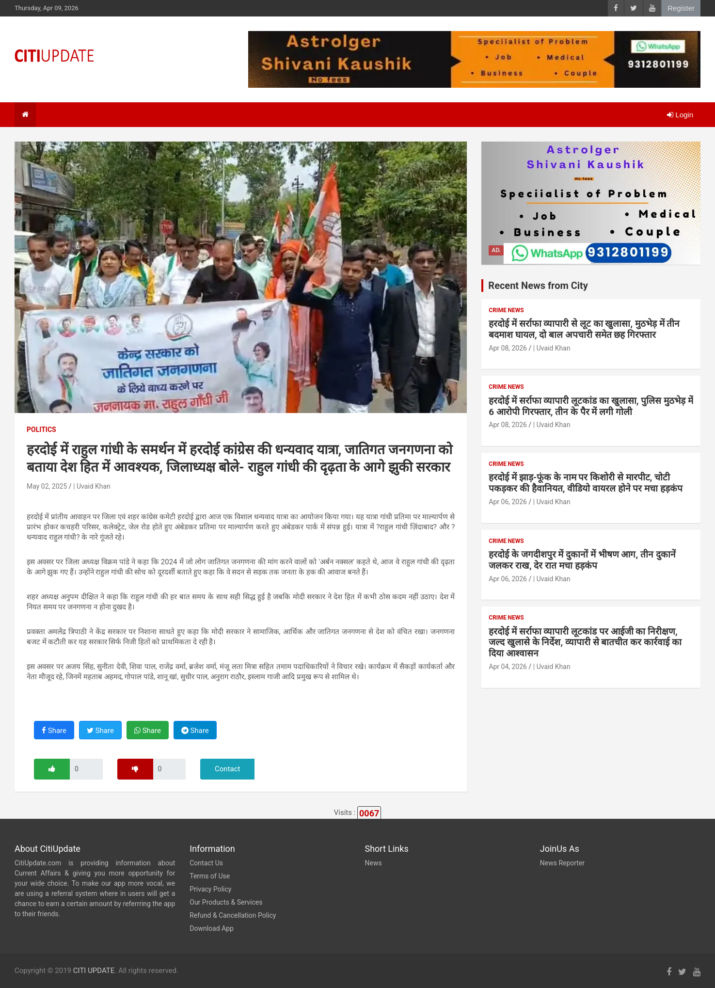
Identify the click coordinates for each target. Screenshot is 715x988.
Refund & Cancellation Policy (233, 915)
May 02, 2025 (47, 486)
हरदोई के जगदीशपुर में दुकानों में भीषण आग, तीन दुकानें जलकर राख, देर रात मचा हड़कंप (582, 560)
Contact (227, 769)
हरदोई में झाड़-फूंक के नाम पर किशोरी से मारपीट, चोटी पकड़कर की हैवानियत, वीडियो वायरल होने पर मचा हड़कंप (585, 483)
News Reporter (562, 863)
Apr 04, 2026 (508, 666)
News (373, 863)
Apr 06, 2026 (508, 502)
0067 (369, 813)
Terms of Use (210, 876)
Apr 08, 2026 (508, 348)
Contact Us (206, 863)
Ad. (496, 250)
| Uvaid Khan (92, 486)
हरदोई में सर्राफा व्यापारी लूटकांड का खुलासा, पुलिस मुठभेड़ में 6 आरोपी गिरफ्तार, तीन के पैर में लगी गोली (591, 406)
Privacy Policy (210, 889)
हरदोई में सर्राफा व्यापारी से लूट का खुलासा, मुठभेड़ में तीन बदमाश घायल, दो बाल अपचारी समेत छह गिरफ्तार (584, 329)
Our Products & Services (226, 902)
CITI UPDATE (94, 970)
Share (54, 730)
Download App (212, 928)
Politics (41, 429)
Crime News (506, 310)
